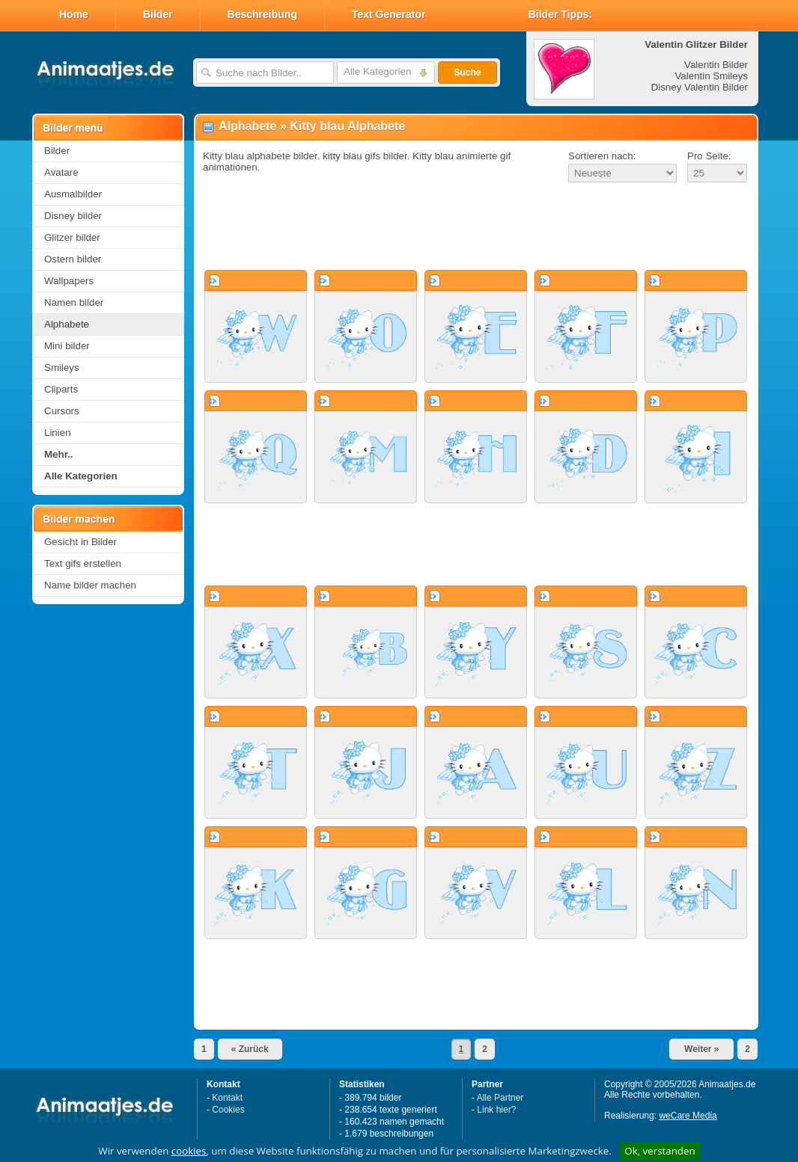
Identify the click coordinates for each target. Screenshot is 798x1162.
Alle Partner (500, 1097)
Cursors (61, 410)
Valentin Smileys (711, 76)
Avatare (61, 172)
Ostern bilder (72, 259)
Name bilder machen (90, 585)
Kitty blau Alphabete (347, 126)
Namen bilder (73, 302)
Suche (467, 72)
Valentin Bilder (716, 64)
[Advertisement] (476, 227)
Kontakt (227, 1097)
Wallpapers (69, 280)
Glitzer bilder (72, 237)
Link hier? (496, 1109)
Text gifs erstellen (82, 563)
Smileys (61, 367)
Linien (57, 432)
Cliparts (61, 389)
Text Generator (389, 14)
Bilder (158, 14)
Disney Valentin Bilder (699, 87)
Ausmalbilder (73, 194)
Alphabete (66, 324)
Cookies (228, 1109)
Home (73, 14)
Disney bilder (73, 215)
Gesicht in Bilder (80, 541)
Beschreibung (262, 14)
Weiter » (701, 1049)
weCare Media (687, 1115)
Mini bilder (67, 345)
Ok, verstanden (659, 1151)
